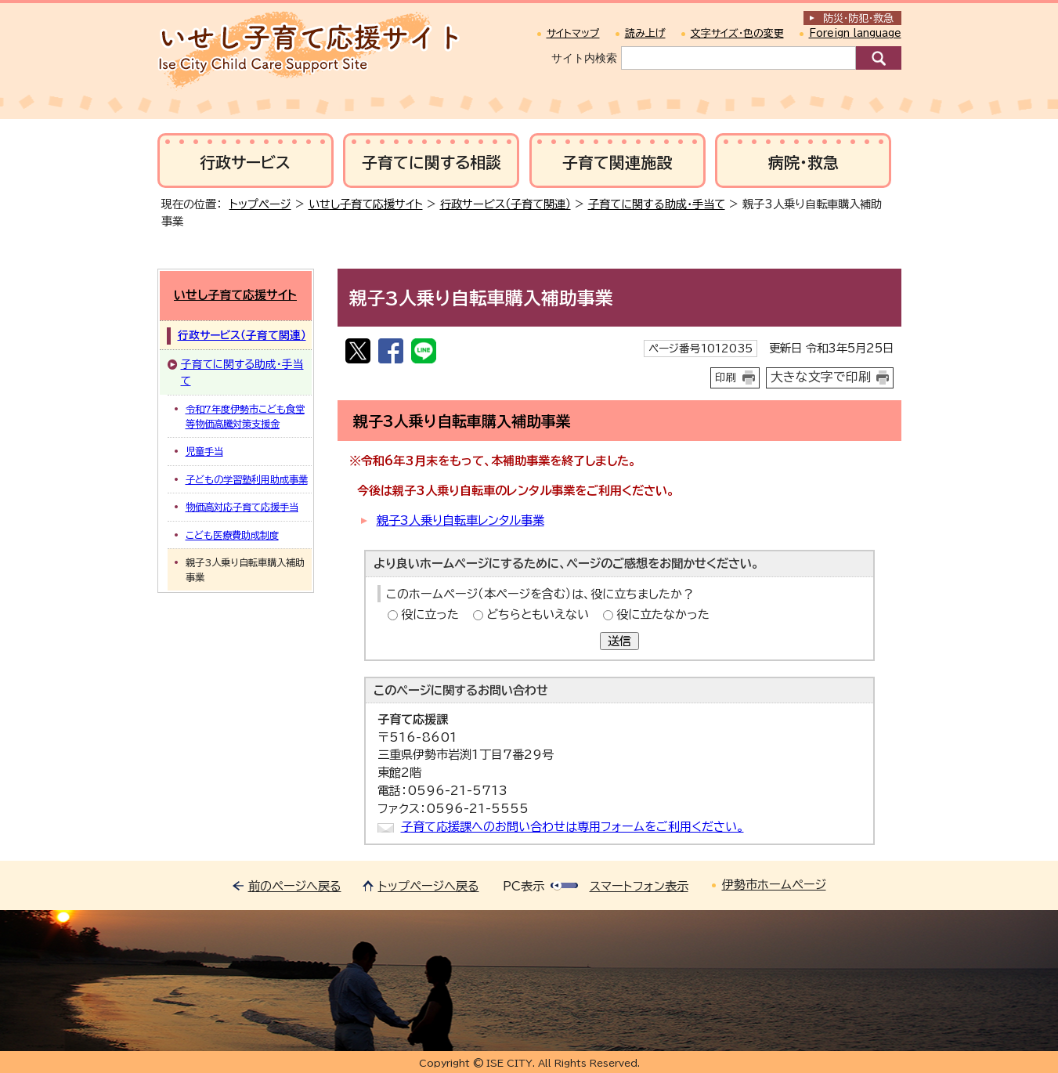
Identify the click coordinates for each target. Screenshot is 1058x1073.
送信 (619, 641)
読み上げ (645, 33)
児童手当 (204, 451)
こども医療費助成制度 (232, 535)
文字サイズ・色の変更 (737, 33)
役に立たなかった (663, 614)
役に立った (430, 614)
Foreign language (855, 33)
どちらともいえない (537, 614)
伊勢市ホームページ (774, 885)
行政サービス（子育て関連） (505, 204)
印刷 (726, 377)
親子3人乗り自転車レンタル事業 (460, 520)
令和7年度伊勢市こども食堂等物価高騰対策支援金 (245, 416)
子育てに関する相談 (431, 162)
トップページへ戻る (428, 886)
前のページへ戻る (294, 886)
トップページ (260, 204)
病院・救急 (803, 162)
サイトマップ (573, 33)
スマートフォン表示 (639, 886)
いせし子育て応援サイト (366, 204)
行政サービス (245, 162)
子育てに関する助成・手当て (656, 204)
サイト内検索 (584, 58)
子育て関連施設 (617, 162)
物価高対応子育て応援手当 (242, 506)
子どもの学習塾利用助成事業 (247, 479)
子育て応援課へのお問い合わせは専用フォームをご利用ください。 (572, 827)
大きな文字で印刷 (821, 376)
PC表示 (523, 886)
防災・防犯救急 (858, 18)
